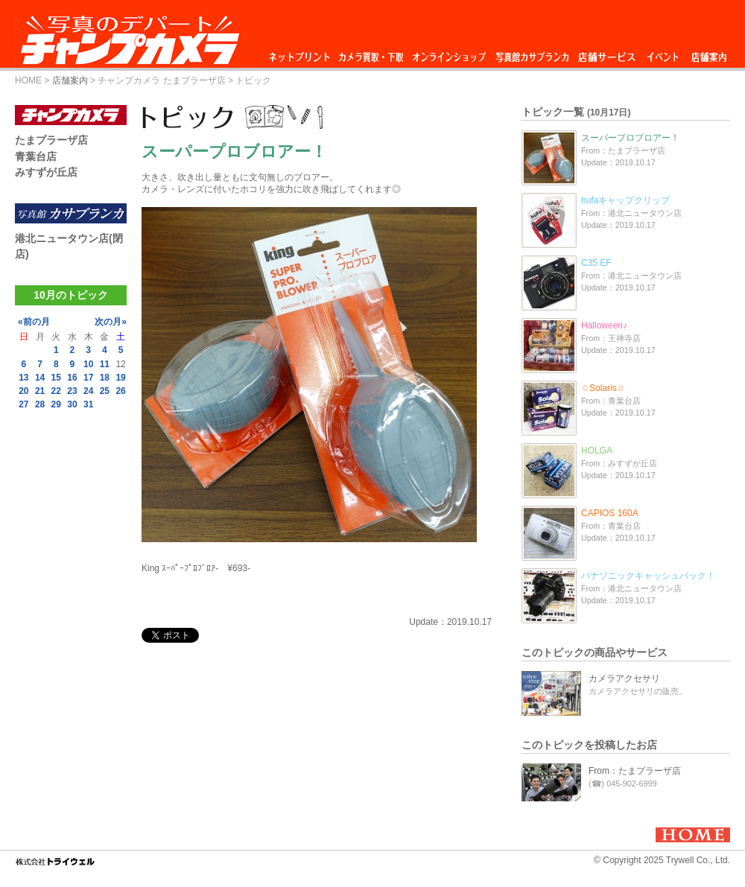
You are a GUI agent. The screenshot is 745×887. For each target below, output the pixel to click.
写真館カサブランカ (531, 53)
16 (72, 377)
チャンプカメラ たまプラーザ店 (161, 80)
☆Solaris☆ (603, 388)
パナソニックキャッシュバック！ (648, 575)
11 (105, 364)
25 (105, 391)
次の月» (111, 322)
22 (56, 391)
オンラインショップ (448, 53)
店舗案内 (709, 53)
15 (56, 377)
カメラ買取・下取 (372, 53)
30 (72, 404)
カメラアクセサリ (624, 678)
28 (40, 404)
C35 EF (596, 263)
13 (23, 377)
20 (23, 391)
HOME (28, 80)
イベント (663, 53)
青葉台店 (36, 156)
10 (88, 364)
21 (40, 391)
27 (23, 404)
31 (88, 404)
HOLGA (596, 450)
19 (120, 377)
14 (40, 377)
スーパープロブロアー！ (630, 138)
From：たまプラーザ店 (635, 771)
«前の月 (34, 322)
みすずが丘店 (46, 172)
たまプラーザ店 (51, 140)
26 (120, 391)
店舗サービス (606, 53)
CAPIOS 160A (609, 513)
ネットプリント (302, 53)
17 (88, 377)
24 (88, 391)
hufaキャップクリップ (625, 200)
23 (72, 391)
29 (56, 404)
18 (105, 377)
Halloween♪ (604, 325)
